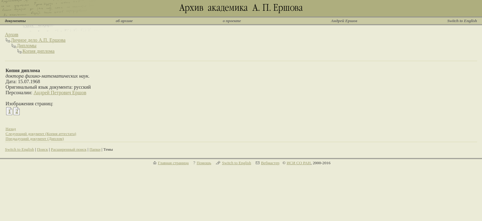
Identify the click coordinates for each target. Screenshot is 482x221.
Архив (11, 34)
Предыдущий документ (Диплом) (35, 138)
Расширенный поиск (68, 149)
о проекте (232, 20)
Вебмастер (270, 163)
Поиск (42, 149)
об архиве (124, 20)
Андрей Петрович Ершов (60, 92)
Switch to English (462, 20)
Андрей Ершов (344, 20)
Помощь (204, 163)
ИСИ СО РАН (298, 163)
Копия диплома (38, 51)
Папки (95, 149)
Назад (11, 128)
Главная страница (173, 163)
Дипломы (27, 45)
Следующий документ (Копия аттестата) (41, 133)
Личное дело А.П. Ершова (38, 40)
